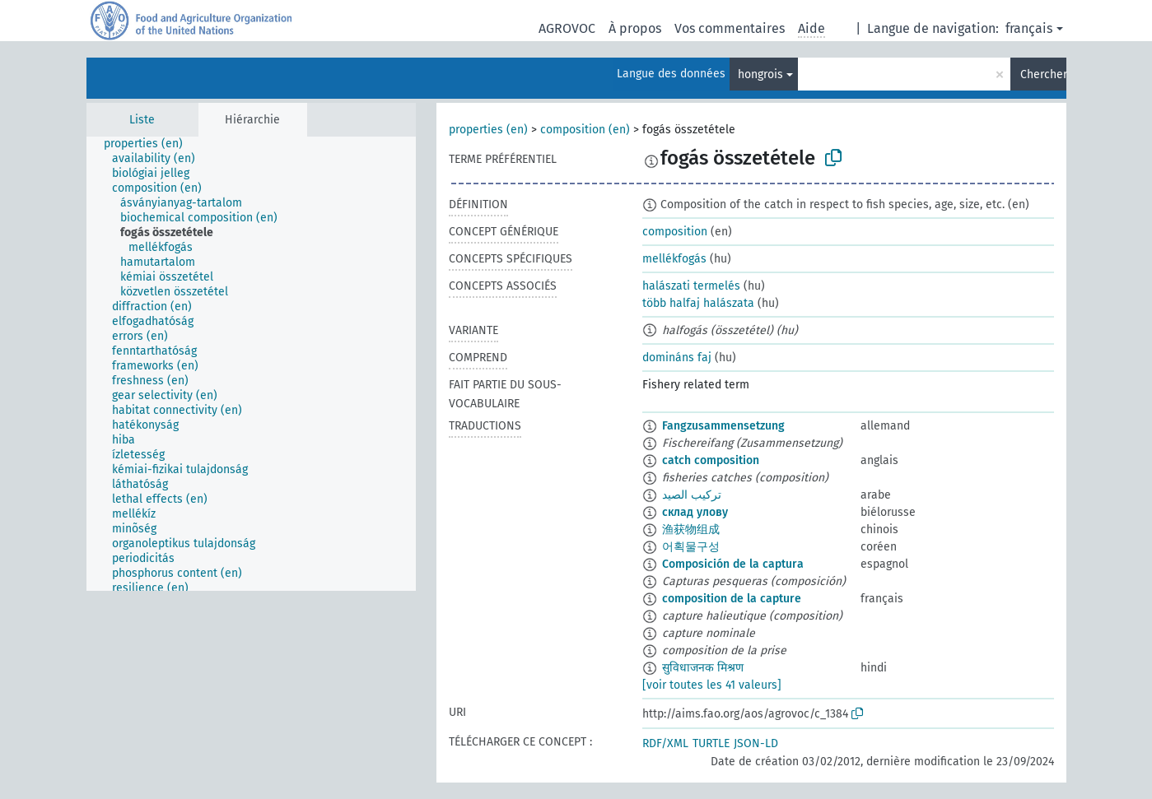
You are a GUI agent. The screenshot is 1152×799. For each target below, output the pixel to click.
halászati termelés (691, 286)
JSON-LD (756, 743)
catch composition (710, 460)
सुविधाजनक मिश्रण (703, 668)
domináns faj (676, 358)
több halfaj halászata (698, 303)
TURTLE (711, 743)
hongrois (760, 74)
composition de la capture (731, 599)
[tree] (251, 364)
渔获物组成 (691, 530)
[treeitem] (150, 144)
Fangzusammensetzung (723, 426)
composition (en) (585, 130)
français (1028, 28)
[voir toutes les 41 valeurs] (711, 685)
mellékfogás (674, 259)
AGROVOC (567, 28)
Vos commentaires (729, 28)
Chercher (1043, 74)
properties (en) (488, 130)
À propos (635, 28)
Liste (142, 120)
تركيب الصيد (691, 495)
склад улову (695, 512)
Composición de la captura (733, 564)
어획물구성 (691, 547)
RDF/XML (665, 743)
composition (674, 232)
